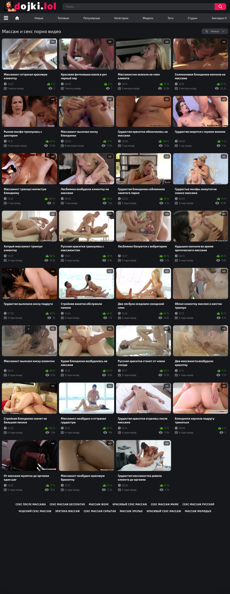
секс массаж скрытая (100, 511)
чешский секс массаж (35, 511)
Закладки (219, 18)
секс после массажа (31, 504)
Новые (39, 18)
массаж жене (99, 504)
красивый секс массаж (130, 504)
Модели (148, 18)
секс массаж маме (165, 504)
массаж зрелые (131, 511)
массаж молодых (198, 511)
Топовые (63, 18)
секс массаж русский (198, 504)
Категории (121, 18)
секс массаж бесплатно (67, 504)
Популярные (91, 18)
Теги (170, 18)
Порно (17, 18)
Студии (192, 18)
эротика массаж (67, 511)
